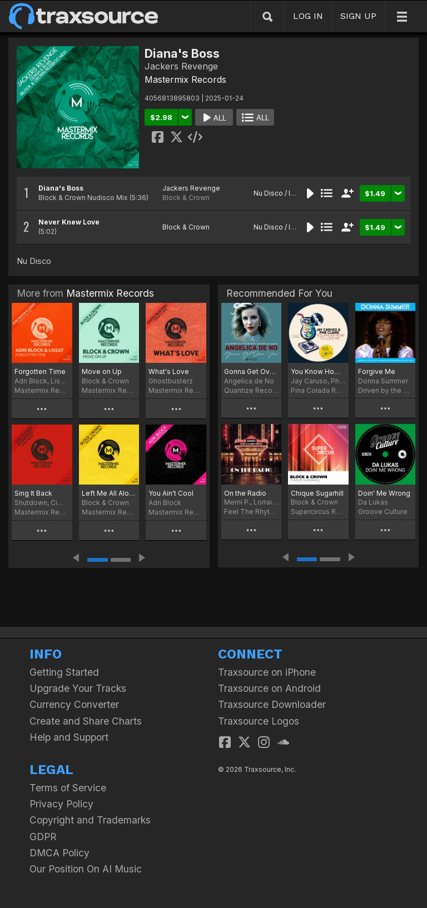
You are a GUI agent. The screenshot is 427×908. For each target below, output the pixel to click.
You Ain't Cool (170, 493)
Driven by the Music (385, 390)
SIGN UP (358, 16)
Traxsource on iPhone (267, 672)
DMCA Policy (59, 853)
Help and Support (68, 737)
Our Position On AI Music (85, 869)
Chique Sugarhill (317, 493)
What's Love (168, 371)
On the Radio (245, 493)
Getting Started (64, 672)
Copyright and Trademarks (90, 820)
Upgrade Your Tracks (77, 688)
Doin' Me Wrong (384, 493)
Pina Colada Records (318, 390)
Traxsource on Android (269, 688)
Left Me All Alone (109, 493)
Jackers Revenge (191, 188)
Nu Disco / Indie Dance (290, 193)
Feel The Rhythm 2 (251, 511)
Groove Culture (383, 511)
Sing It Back (33, 493)
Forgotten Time (40, 371)
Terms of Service (67, 788)
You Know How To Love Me (318, 371)
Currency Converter (74, 704)
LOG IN (308, 16)
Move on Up (102, 371)
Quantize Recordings (251, 390)
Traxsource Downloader (272, 704)
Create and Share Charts (85, 721)
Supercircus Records (318, 511)
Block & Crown (186, 197)
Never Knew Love (69, 222)
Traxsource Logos (258, 721)
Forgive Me (376, 371)
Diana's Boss (60, 188)
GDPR (43, 836)
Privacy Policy (61, 804)
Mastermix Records (185, 79)
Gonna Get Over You (251, 371)
